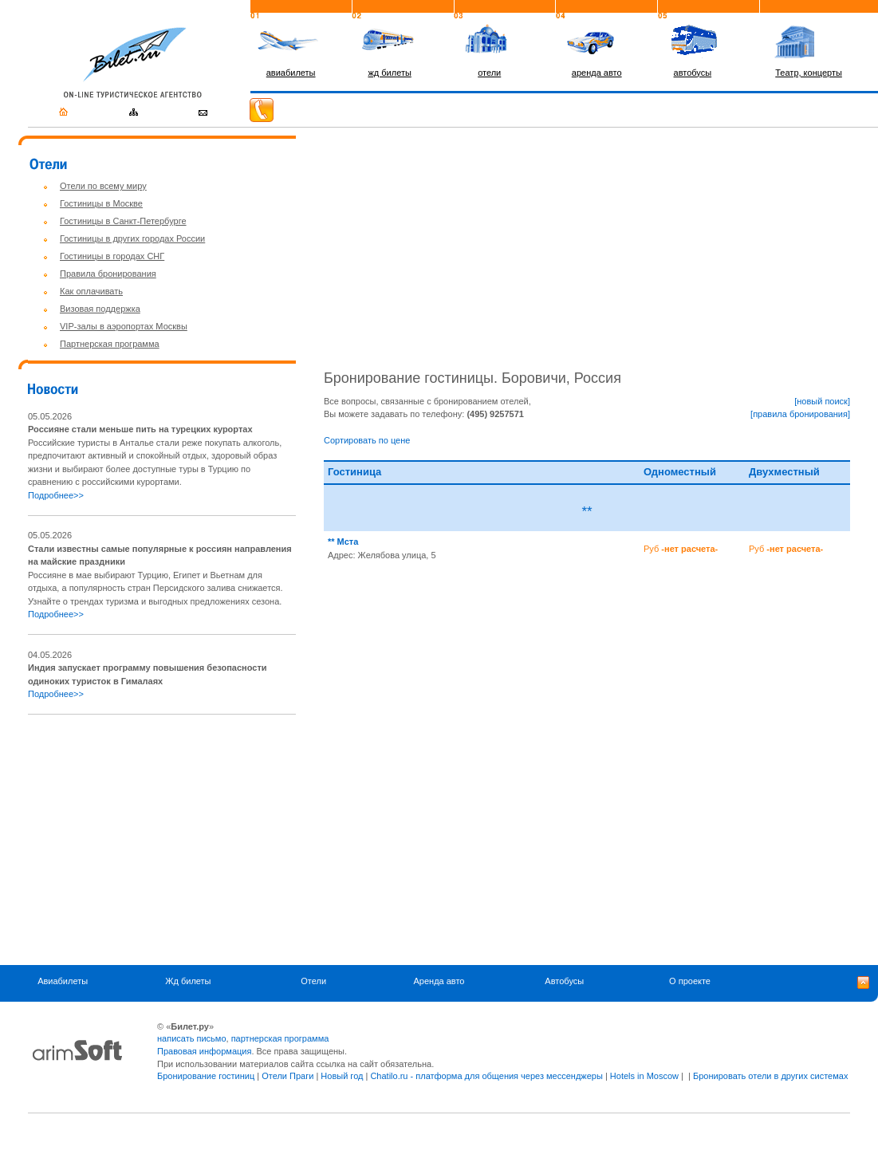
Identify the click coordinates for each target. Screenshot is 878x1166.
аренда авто (597, 72)
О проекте (690, 982)
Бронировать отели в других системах (770, 1076)
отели (489, 72)
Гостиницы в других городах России (132, 238)
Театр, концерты (808, 72)
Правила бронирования (108, 273)
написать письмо (191, 1038)
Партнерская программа (109, 344)
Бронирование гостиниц (205, 1076)
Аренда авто (438, 982)
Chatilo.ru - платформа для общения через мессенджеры (486, 1076)
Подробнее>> (56, 495)
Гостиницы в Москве (101, 203)
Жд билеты (188, 982)
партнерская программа (280, 1038)
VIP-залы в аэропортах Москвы (123, 326)
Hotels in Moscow (644, 1076)
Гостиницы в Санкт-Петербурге (123, 221)
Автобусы (564, 982)
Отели (313, 982)
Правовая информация (204, 1051)
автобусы (693, 72)
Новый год (342, 1076)
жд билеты (389, 72)
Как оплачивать (91, 291)
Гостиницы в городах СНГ (112, 256)
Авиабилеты (62, 982)
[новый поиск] (822, 401)
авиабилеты (291, 72)
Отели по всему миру (103, 186)
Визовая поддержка (100, 308)
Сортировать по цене (367, 440)
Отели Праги (287, 1076)
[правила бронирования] (800, 414)
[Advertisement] (162, 839)
